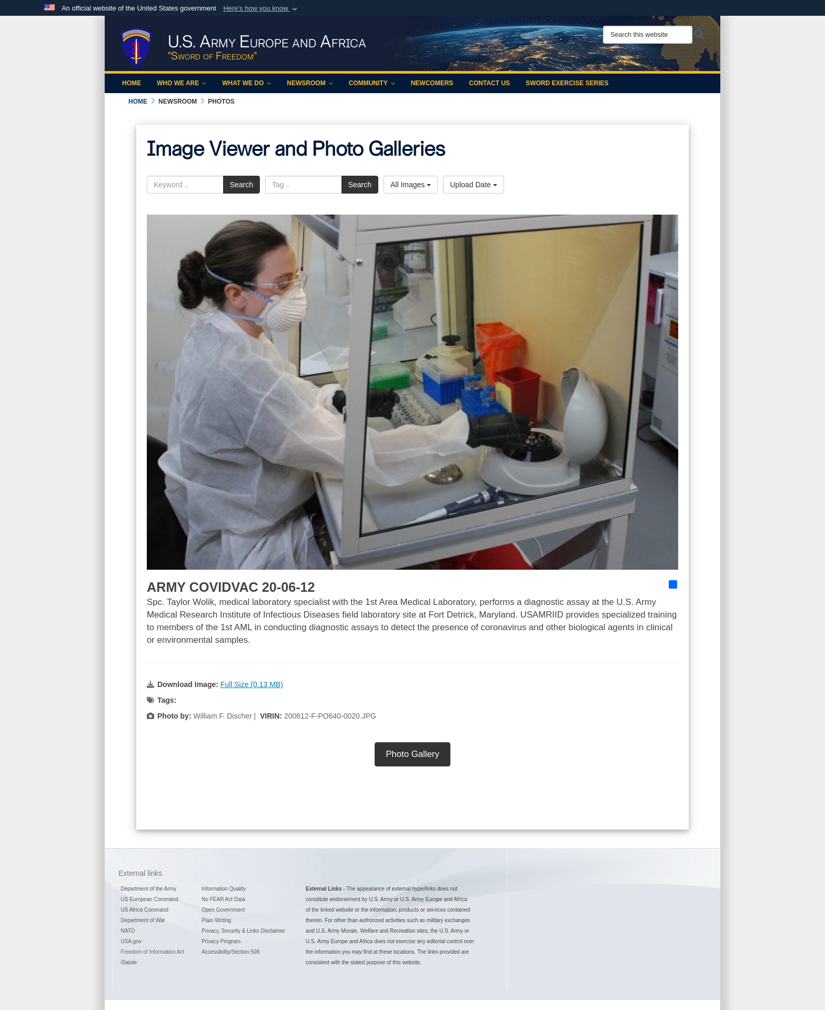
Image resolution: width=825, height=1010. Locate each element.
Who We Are (181, 83)
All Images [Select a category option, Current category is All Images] (410, 184)
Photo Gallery (412, 754)
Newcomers (432, 83)
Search (241, 184)
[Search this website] (647, 35)
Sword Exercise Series (567, 83)
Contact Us (489, 83)
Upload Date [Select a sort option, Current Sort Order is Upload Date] (473, 184)
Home (131, 83)
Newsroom (310, 83)
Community (372, 83)
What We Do (246, 83)
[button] (261, 8)
